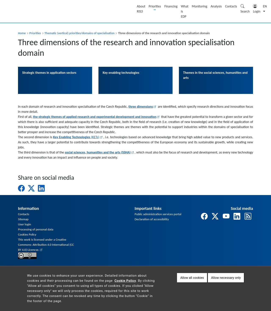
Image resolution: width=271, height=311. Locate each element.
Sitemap (23, 219)
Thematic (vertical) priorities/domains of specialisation (79, 33)
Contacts (231, 6)
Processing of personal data (35, 229)
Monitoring (199, 6)
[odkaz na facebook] (204, 216)
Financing (170, 6)
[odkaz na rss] (248, 216)
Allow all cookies (192, 281)
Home (22, 33)
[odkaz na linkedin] (237, 216)
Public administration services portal (158, 214)
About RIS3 (141, 8)
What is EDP (184, 11)
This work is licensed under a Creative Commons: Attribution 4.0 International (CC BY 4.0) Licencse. (46, 245)
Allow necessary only (226, 281)
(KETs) (78, 137)
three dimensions (143, 107)
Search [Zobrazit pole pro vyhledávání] (245, 8)
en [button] (265, 6)
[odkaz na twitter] (215, 216)
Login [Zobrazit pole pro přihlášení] (256, 8)
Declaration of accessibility (152, 219)
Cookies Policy (27, 234)
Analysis (216, 6)
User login (24, 224)
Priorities (155, 6)
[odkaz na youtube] (226, 216)
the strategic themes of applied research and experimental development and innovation (96, 117)
